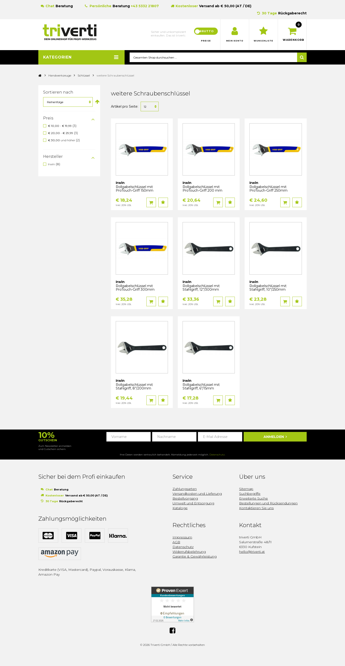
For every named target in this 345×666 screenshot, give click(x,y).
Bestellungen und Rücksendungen (268, 503)
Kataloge (180, 508)
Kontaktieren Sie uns (256, 508)
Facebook (172, 630)
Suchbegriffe (249, 494)
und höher (62, 140)
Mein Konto (235, 40)
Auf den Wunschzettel (163, 202)
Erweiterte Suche (253, 498)
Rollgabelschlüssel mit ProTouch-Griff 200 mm (202, 189)
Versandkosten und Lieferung (197, 494)
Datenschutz (217, 454)
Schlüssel (84, 75)
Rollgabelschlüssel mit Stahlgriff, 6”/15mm (201, 387)
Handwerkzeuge (60, 75)
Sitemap (246, 489)
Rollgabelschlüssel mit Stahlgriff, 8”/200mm (134, 387)
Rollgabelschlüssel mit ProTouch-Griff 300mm (135, 288)
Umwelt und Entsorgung (193, 503)
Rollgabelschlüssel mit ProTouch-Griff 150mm (134, 189)
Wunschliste (263, 40)
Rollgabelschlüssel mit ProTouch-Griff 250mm (268, 189)
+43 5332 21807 (145, 6)
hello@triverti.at (252, 552)
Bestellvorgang (185, 498)
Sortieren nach (58, 92)
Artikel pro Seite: (124, 107)
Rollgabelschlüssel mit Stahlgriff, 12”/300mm (201, 288)
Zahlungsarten (184, 489)
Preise (206, 40)
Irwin (51, 164)
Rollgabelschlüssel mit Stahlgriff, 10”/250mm (268, 288)
